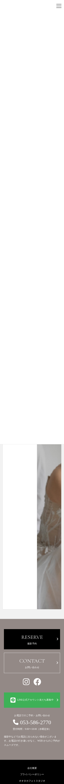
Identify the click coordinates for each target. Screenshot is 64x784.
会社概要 (32, 768)
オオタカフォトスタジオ (32, 781)
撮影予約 (32, 638)
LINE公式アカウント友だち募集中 (32, 700)
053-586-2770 (32, 722)
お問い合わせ (32, 662)
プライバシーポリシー (32, 774)
